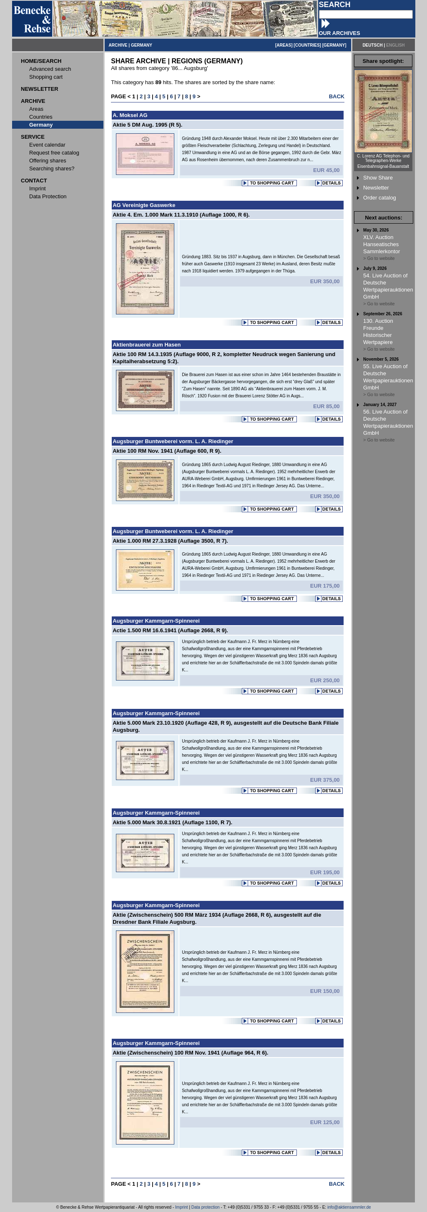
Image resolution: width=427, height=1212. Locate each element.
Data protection (205, 1207)
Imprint (181, 1207)
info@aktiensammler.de (349, 1207)
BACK (337, 96)
